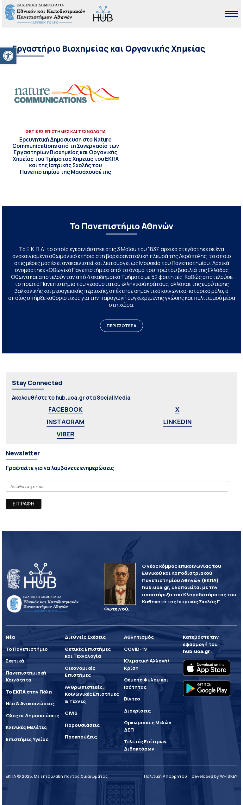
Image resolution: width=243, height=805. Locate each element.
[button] (8, 56)
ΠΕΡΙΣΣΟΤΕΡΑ (121, 325)
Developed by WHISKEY (214, 776)
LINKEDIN (177, 421)
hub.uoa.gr (196, 651)
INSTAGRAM (65, 421)
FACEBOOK (65, 409)
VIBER (65, 434)
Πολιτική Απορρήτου (165, 776)
